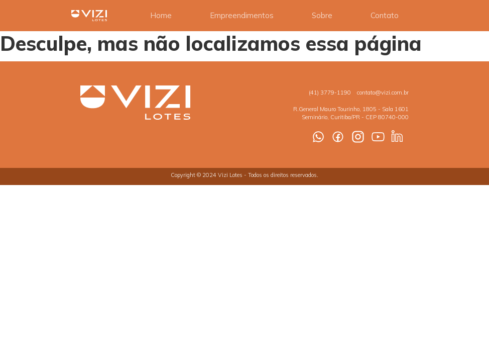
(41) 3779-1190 (330, 92)
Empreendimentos (242, 15)
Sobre (322, 15)
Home (161, 15)
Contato (385, 15)
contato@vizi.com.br (383, 92)
